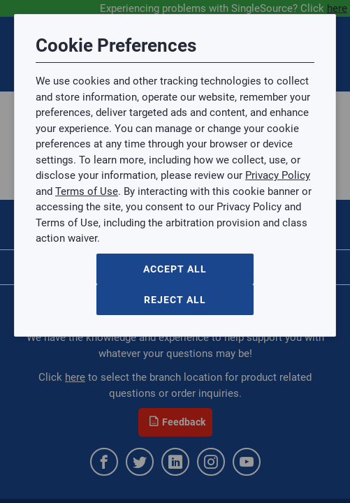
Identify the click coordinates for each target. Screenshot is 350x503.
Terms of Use (86, 191)
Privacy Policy (277, 175)
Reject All (175, 299)
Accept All (175, 269)
